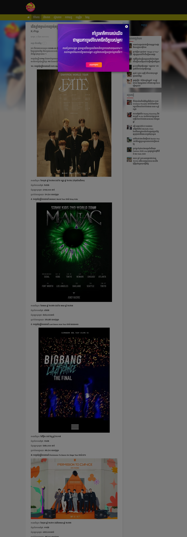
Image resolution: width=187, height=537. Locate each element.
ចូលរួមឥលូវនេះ (93, 65)
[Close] (126, 26)
